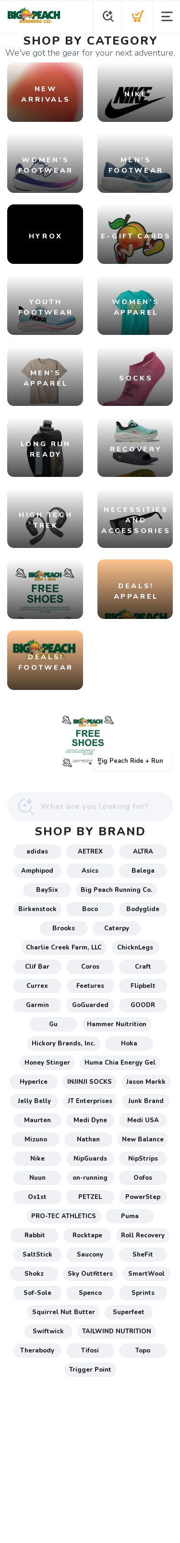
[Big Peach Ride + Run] (90, 741)
